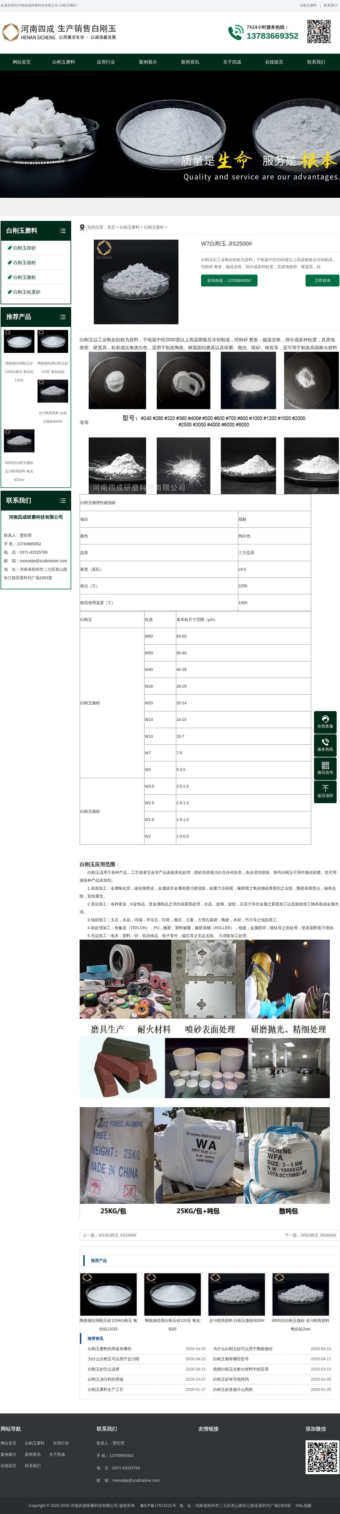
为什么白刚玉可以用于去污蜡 (113, 1359)
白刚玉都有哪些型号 (231, 1359)
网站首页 (22, 62)
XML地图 (303, 1505)
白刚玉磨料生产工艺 (105, 1389)
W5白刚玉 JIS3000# (318, 1235)
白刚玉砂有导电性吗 (231, 1379)
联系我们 (330, 5)
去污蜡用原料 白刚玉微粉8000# (237, 1320)
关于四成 (232, 62)
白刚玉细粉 (24, 262)
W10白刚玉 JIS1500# (117, 1235)
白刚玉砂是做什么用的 (233, 1389)
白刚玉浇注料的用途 (105, 1379)
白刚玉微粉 (24, 277)
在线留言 (274, 62)
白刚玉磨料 (308, 5)
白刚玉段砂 (24, 248)
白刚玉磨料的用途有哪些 (109, 1348)
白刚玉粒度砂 (26, 292)
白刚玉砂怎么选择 (103, 1369)
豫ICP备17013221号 (158, 1505)
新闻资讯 (190, 62)
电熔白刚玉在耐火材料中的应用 (241, 1369)
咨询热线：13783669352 (229, 280)
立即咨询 (322, 280)
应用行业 (106, 62)
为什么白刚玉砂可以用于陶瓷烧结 (243, 1348)
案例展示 (148, 62)
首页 (111, 227)
